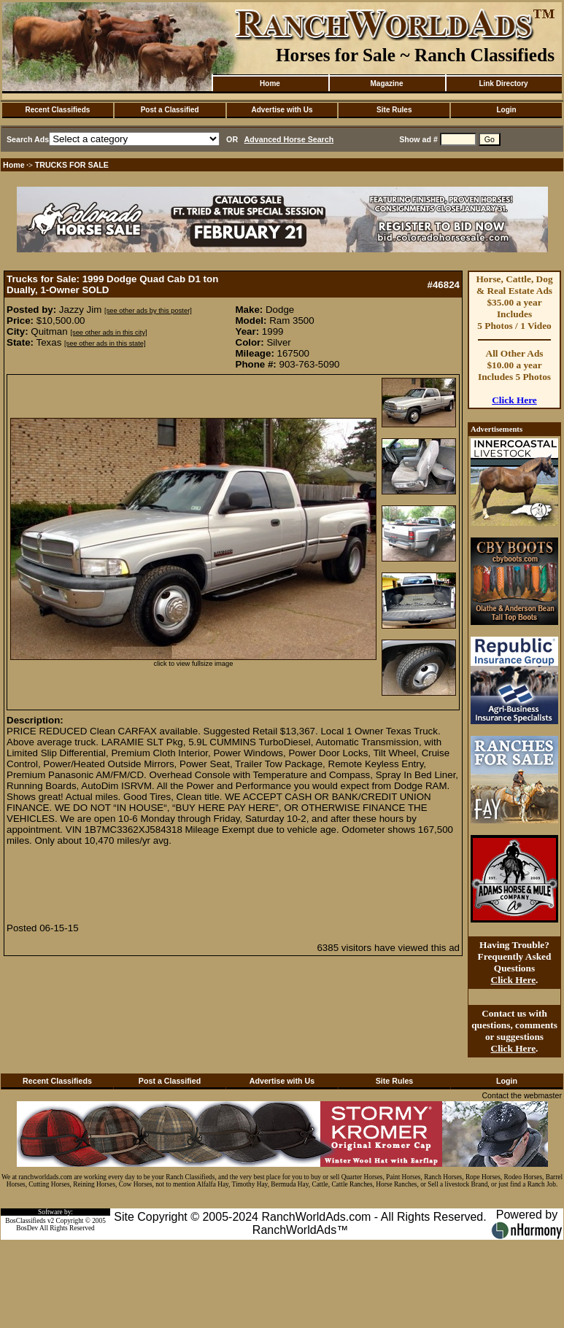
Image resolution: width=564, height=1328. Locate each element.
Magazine (386, 83)
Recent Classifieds (57, 110)
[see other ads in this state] (104, 343)
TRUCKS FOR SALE (72, 164)
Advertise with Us (282, 110)
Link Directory (503, 83)
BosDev (27, 1228)
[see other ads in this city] (108, 332)
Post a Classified (170, 110)
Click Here (514, 400)
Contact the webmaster (522, 1095)
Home (270, 83)
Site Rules (394, 110)
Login (506, 110)
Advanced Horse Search (289, 139)
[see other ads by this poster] (148, 310)
